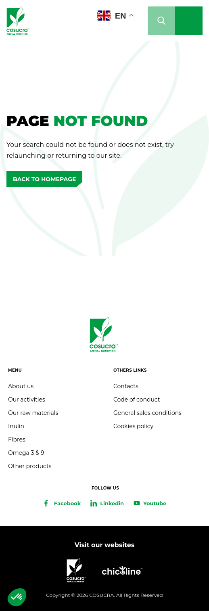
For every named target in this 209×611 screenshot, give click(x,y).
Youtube (154, 503)
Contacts (125, 386)
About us (20, 386)
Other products (30, 466)
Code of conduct (136, 399)
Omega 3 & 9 (26, 452)
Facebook (67, 503)
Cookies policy (133, 426)
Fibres (16, 439)
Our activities (26, 399)
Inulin (16, 426)
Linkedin (112, 503)
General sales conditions (147, 412)
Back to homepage (44, 179)
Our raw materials (33, 412)
